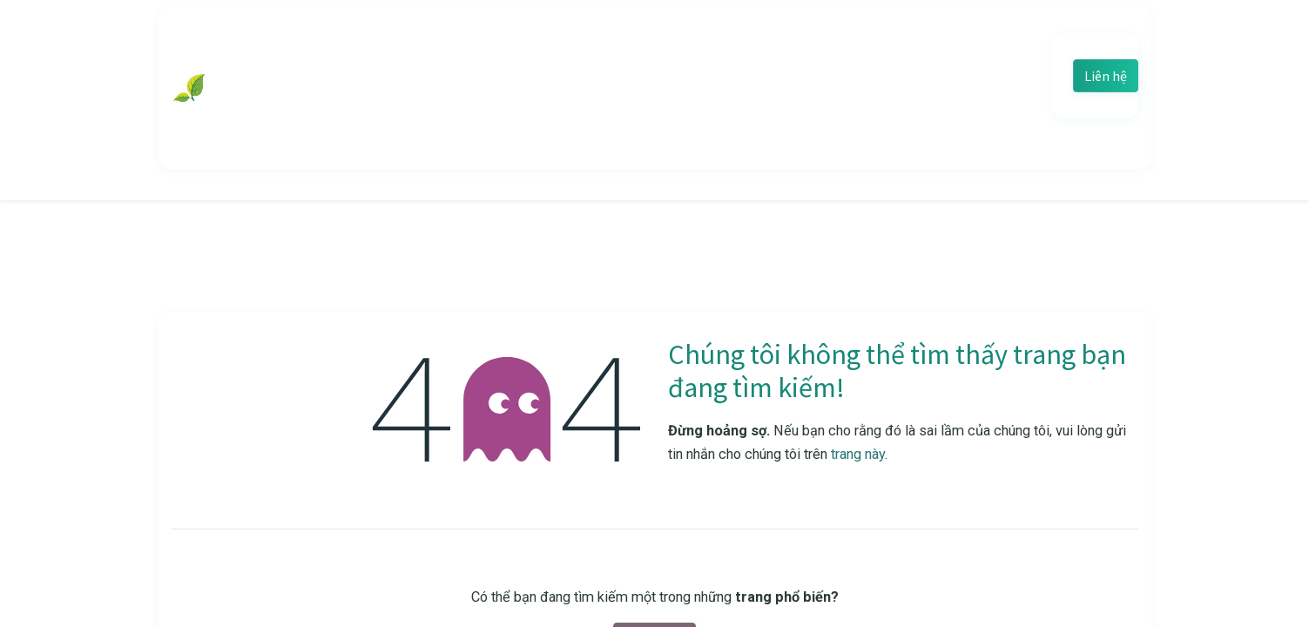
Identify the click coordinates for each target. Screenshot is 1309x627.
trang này (858, 454)
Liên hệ (1105, 75)
